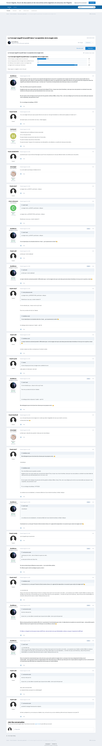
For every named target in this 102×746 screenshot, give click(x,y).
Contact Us (54, 743)
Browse (9, 8)
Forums (8, 10)
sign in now (37, 723)
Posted (25, 75)
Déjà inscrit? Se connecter (80, 2)
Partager (80, 42)
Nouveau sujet (80, 48)
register (16, 69)
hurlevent (13, 129)
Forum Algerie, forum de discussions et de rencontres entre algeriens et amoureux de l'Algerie (39, 3)
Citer (24, 106)
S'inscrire (92, 2)
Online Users (26, 10)
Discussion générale (24, 43)
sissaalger (13, 167)
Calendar (15, 10)
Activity (15, 7)
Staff (20, 10)
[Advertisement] (31, 26)
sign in (12, 69)
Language (48, 743)
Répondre (90, 48)
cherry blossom (13, 201)
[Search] (85, 7)
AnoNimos (15, 41)
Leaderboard (34, 10)
